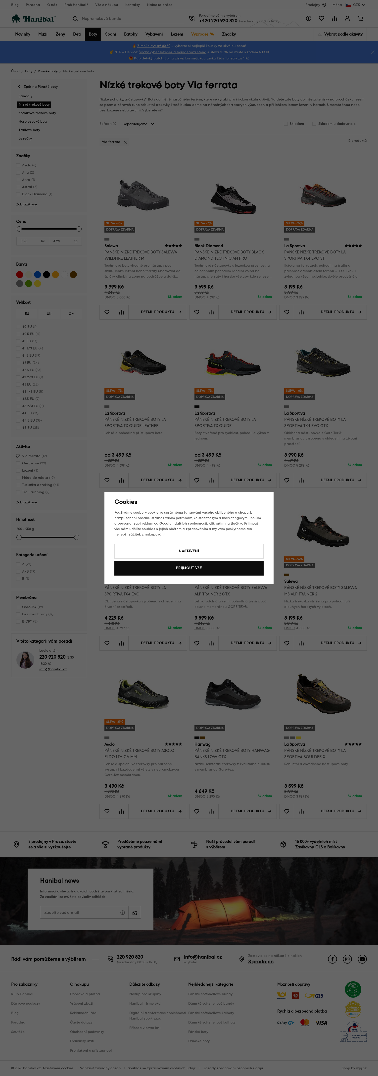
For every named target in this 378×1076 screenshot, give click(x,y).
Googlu (165, 523)
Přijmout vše (189, 568)
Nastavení (189, 551)
